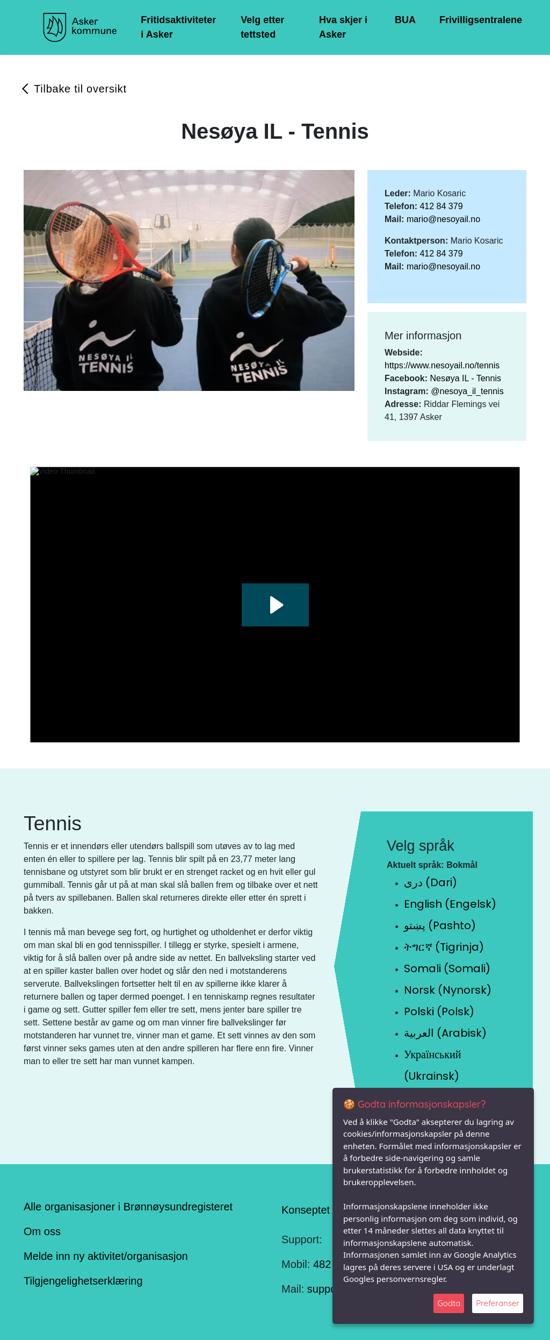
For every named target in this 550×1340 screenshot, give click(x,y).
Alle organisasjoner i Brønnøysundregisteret (128, 1207)
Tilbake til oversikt (80, 89)
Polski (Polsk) (439, 1011)
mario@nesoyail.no (443, 219)
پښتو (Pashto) (440, 925)
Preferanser (497, 1303)
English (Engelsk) (450, 903)
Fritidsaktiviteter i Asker (178, 27)
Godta (448, 1303)
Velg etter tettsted (262, 27)
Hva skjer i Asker (343, 27)
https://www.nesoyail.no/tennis (442, 365)
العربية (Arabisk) (445, 1032)
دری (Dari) (430, 882)
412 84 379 (440, 206)
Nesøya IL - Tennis (465, 378)
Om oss (42, 1231)
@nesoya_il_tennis (467, 391)
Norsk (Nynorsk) (447, 989)
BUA (405, 20)
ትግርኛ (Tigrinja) (444, 946)
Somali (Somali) (447, 968)
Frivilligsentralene (480, 20)
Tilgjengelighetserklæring (83, 1281)
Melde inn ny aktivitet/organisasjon (106, 1256)
